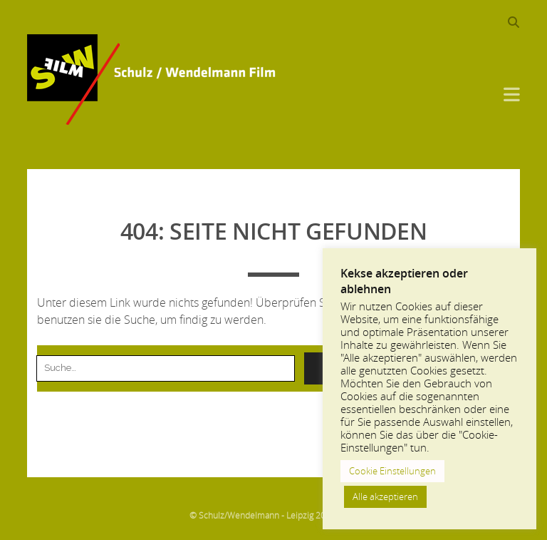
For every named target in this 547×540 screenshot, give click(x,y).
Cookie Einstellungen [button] (392, 470)
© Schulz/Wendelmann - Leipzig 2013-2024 (273, 515)
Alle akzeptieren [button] (385, 496)
